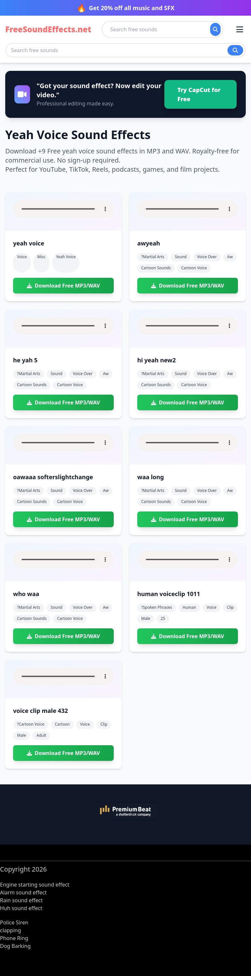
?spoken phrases (156, 607)
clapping (10, 930)
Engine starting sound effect (34, 884)
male (145, 618)
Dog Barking (15, 946)
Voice (22, 257)
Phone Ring (14, 938)
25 (162, 618)
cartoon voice (194, 268)
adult (41, 735)
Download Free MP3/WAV (63, 285)
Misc (41, 257)
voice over (207, 257)
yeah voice (65, 257)
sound (181, 257)
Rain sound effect (21, 900)
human (189, 607)
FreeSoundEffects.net (48, 29)
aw (230, 257)
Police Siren (14, 922)
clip (230, 607)
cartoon (62, 724)
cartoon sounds (156, 268)
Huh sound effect (21, 908)
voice (211, 607)
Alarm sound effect (23, 892)
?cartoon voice (30, 724)
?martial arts (152, 257)
